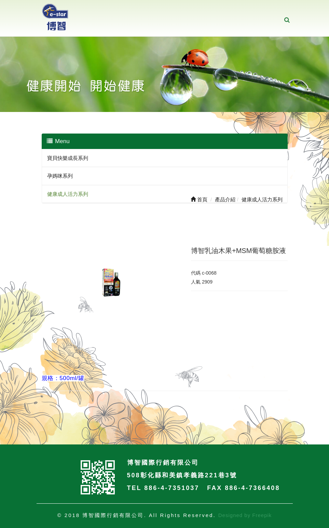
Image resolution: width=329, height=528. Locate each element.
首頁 (199, 199)
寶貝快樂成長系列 (67, 158)
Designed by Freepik (245, 515)
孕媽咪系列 (60, 176)
